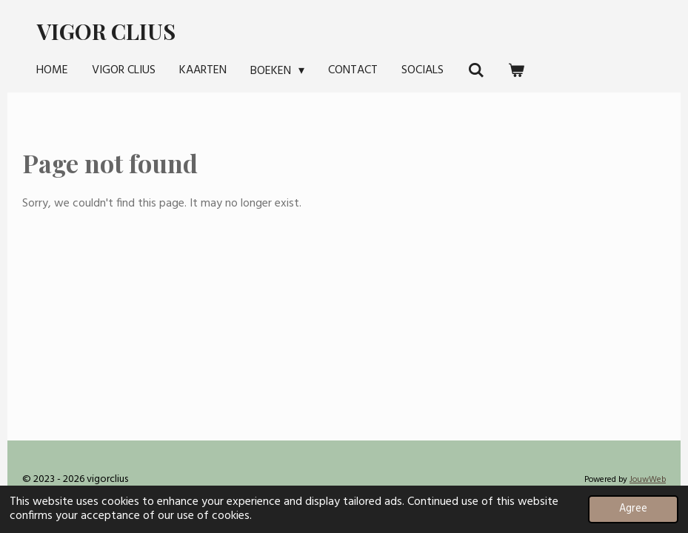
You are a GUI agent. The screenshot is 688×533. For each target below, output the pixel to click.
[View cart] (516, 70)
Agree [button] (633, 508)
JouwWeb (647, 479)
